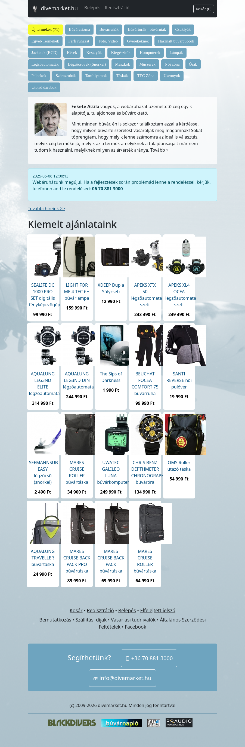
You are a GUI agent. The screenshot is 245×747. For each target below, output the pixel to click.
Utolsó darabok (44, 87)
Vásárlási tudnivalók (133, 619)
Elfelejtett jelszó (157, 610)
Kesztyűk (94, 52)
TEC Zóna (145, 76)
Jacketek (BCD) (45, 52)
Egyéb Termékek (45, 41)
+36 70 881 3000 (149, 658)
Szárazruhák (66, 76)
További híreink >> (46, 209)
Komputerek (150, 52)
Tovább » (159, 150)
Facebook (135, 626)
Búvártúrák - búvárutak (147, 29)
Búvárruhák (109, 29)
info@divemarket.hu (122, 678)
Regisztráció (117, 8)
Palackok (39, 76)
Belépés (92, 8)
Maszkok (122, 64)
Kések (72, 52)
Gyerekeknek (138, 41)
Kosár (76, 610)
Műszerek (147, 64)
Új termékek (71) (46, 29)
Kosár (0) (204, 8)
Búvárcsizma (79, 29)
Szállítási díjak (91, 619)
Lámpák (176, 52)
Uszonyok (171, 76)
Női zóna (172, 64)
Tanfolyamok (96, 76)
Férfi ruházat (78, 41)
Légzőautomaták (45, 64)
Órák (193, 64)
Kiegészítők (121, 52)
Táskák (122, 76)
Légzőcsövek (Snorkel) (87, 64)
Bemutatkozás (55, 619)
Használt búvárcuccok (176, 41)
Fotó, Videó (108, 41)
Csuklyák (183, 29)
